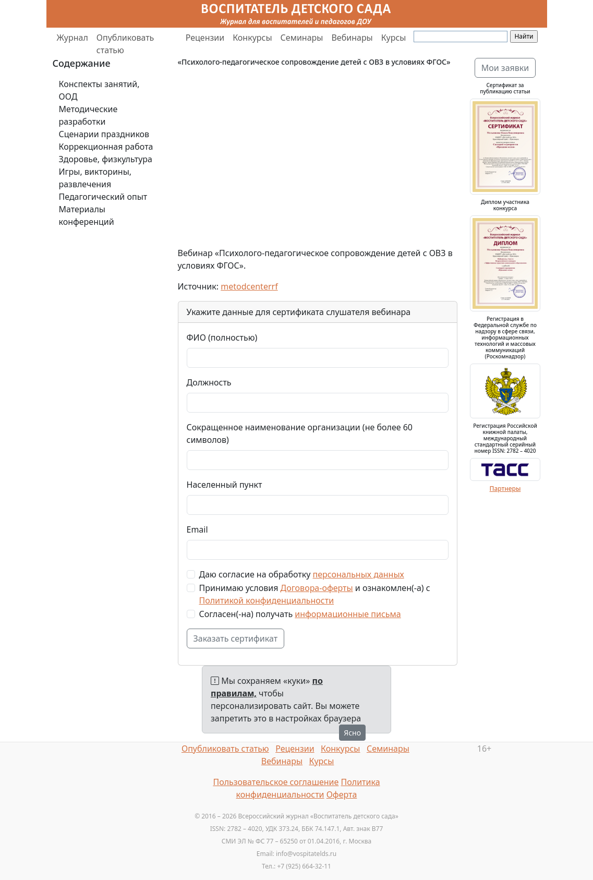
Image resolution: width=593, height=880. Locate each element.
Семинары (302, 37)
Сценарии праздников (104, 134)
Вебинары (351, 37)
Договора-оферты (317, 588)
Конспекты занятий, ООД (99, 90)
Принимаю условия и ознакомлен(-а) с (314, 594)
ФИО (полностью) (222, 337)
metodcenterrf (249, 286)
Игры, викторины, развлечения (95, 178)
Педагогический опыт (103, 196)
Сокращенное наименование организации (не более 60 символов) (300, 433)
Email (197, 529)
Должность (209, 382)
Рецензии (205, 37)
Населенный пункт (224, 484)
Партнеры (505, 488)
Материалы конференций (86, 215)
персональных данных (358, 574)
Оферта (341, 794)
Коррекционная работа (106, 146)
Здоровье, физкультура (105, 159)
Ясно (352, 733)
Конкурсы (252, 37)
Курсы (393, 37)
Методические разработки (88, 115)
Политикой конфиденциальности (266, 600)
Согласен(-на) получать (300, 614)
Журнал (72, 37)
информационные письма (348, 614)
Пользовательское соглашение (275, 782)
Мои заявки (505, 68)
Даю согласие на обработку (301, 574)
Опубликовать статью (125, 44)
